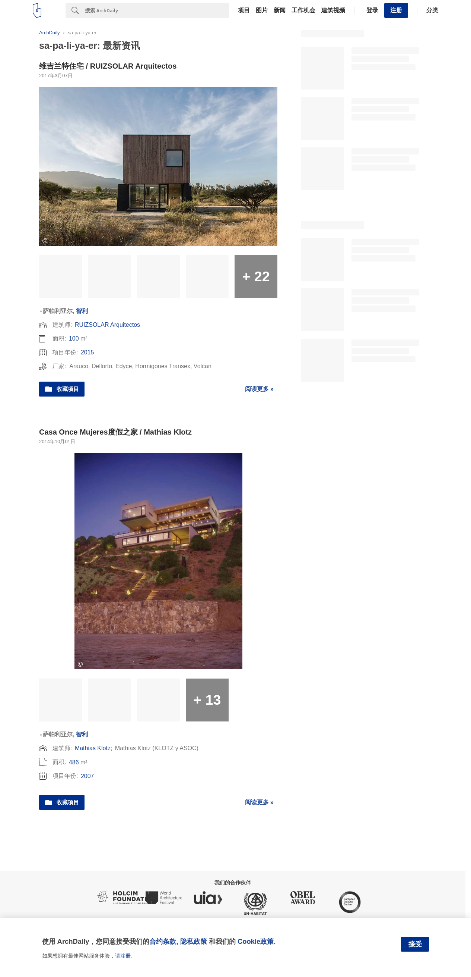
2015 (87, 352)
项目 (244, 10)
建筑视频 (333, 10)
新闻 (280, 10)
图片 (262, 10)
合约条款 (162, 941)
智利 (82, 311)
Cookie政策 (256, 941)
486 (74, 762)
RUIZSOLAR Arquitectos (107, 325)
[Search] (157, 10)
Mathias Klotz (93, 748)
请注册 (123, 956)
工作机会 (303, 10)
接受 (415, 944)
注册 (396, 10)
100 (74, 338)
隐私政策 (193, 941)
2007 (87, 776)
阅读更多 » (259, 389)
